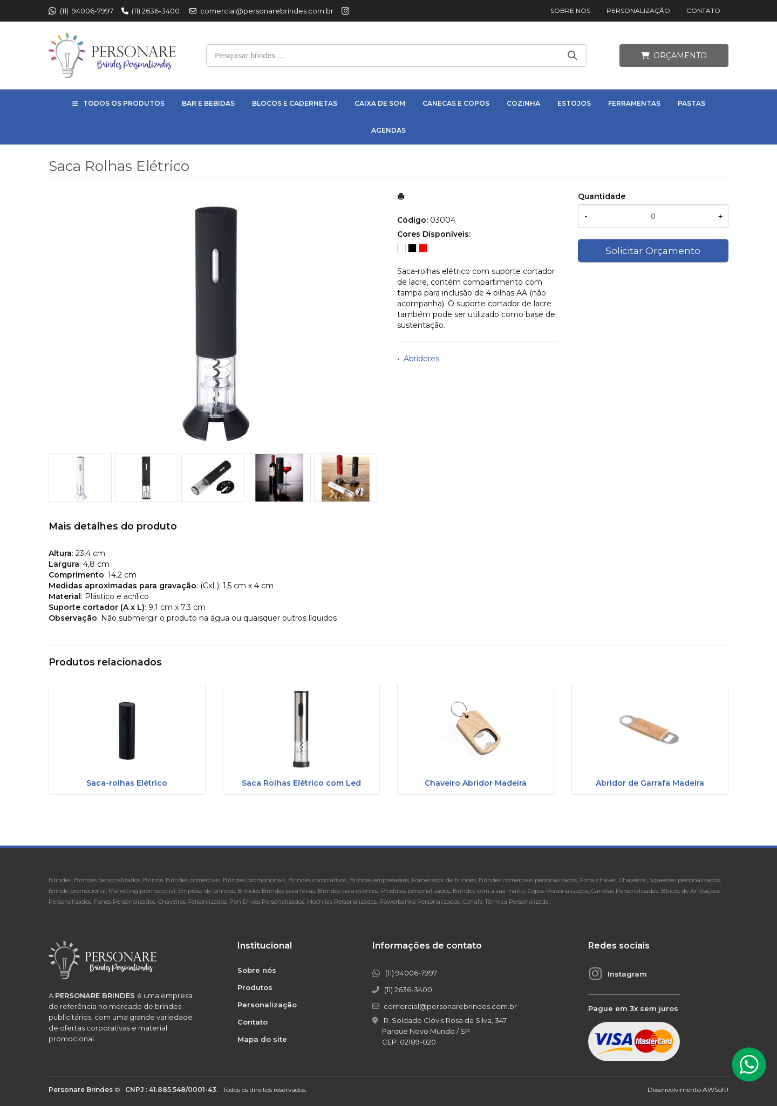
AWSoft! (715, 1090)
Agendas (388, 130)
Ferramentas (634, 103)
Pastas (691, 103)
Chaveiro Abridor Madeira (476, 783)
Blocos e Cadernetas (294, 103)
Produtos (254, 987)
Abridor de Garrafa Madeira (650, 783)
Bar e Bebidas (208, 103)
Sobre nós (570, 10)
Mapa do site (262, 1039)
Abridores (421, 358)
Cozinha (523, 103)
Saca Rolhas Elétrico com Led (301, 783)
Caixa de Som (380, 103)
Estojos (574, 103)
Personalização (638, 10)
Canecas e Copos (455, 103)
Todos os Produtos (124, 103)
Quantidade (601, 196)
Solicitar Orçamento (652, 250)
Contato (703, 10)
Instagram (627, 974)
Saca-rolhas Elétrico (126, 783)
